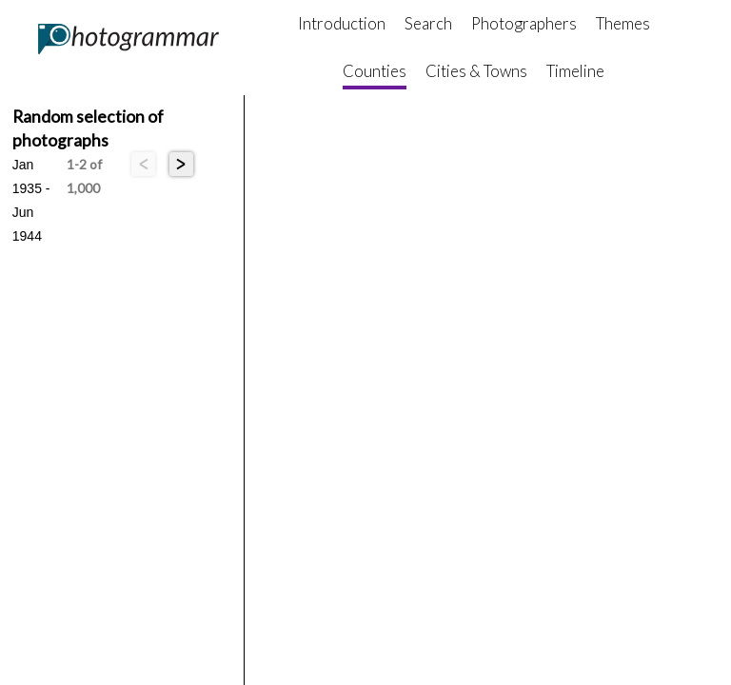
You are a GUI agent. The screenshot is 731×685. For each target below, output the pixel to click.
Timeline (575, 71)
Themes (623, 23)
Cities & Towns (476, 71)
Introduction (341, 23)
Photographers (524, 23)
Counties (374, 71)
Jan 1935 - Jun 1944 (31, 166)
